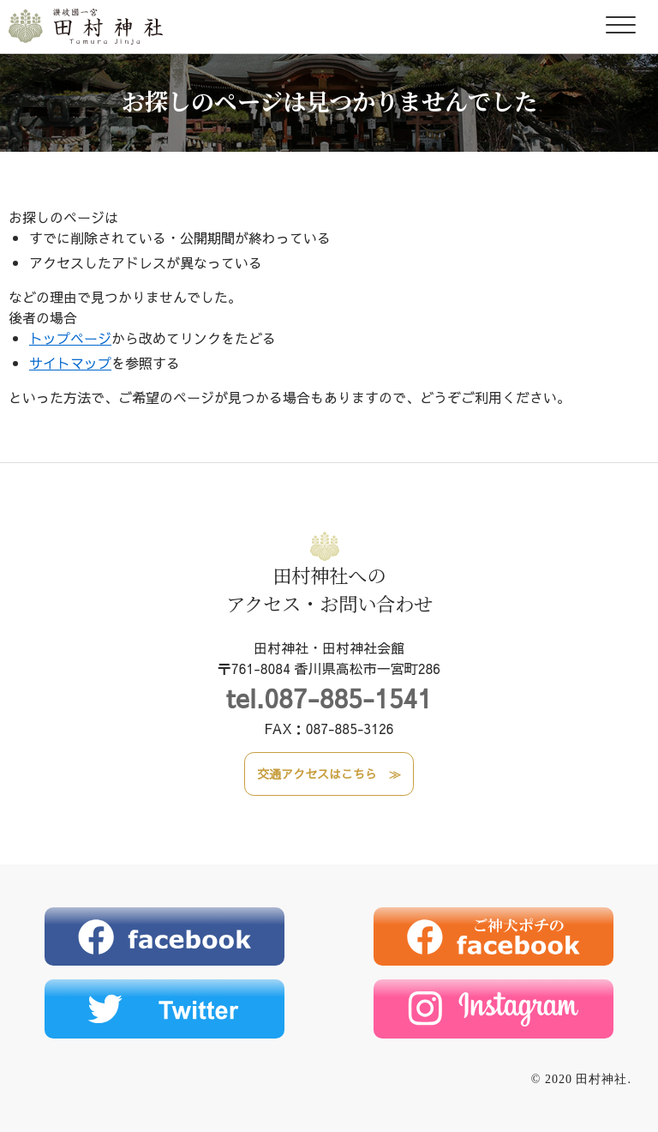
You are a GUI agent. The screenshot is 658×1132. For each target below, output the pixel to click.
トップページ (70, 337)
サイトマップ (70, 362)
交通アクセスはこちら (317, 773)
